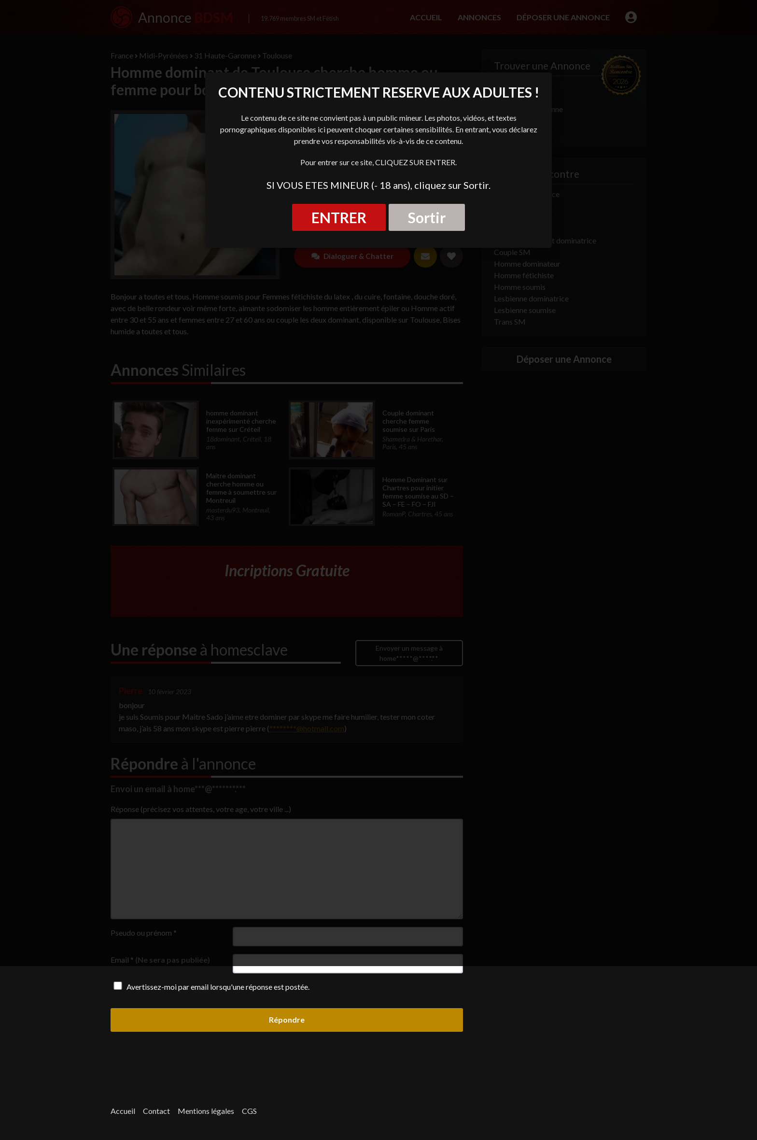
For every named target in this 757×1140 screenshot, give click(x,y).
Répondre (287, 1019)
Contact (156, 1110)
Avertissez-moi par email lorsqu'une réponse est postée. (210, 986)
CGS (249, 1110)
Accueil (123, 1110)
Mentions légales (206, 1110)
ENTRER (338, 217)
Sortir (427, 217)
